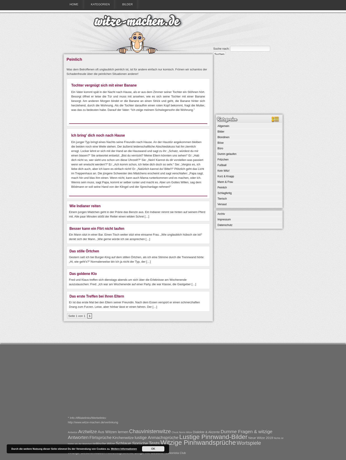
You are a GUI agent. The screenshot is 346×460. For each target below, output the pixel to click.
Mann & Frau (225, 182)
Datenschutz (225, 225)
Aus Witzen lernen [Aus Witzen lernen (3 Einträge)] (113, 432)
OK (153, 448)
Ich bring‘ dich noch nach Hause (98, 135)
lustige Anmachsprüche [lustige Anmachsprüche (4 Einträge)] (156, 437)
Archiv (221, 213)
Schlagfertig (225, 193)
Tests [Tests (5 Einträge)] (154, 443)
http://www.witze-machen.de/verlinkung (93, 422)
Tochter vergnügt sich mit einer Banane (104, 85)
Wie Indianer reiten (85, 206)
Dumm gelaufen (227, 154)
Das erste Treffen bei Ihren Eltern (97, 296)
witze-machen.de (137, 22)
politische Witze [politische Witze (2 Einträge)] (104, 443)
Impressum (224, 219)
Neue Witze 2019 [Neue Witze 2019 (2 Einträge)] (260, 438)
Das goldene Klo (83, 274)
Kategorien (100, 4)
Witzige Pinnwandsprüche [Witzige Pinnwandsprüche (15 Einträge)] (198, 442)
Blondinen (223, 137)
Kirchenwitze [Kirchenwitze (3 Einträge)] (123, 438)
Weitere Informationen (124, 448)
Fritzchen (223, 159)
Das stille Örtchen (84, 251)
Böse (221, 142)
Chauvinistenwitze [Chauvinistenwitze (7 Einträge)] (150, 431)
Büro (220, 148)
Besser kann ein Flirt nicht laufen (97, 228)
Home (74, 4)
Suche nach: (221, 48)
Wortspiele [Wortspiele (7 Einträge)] (249, 443)
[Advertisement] (249, 84)
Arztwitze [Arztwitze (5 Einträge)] (87, 431)
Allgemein (223, 126)
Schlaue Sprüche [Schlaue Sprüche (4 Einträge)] (132, 443)
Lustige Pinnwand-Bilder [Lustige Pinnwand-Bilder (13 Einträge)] (213, 436)
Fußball (222, 165)
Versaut (222, 204)
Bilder (127, 4)
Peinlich (222, 187)
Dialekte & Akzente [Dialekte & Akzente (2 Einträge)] (206, 432)
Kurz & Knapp (226, 176)
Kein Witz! (224, 170)
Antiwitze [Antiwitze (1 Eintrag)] (73, 432)
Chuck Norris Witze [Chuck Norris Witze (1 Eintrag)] (182, 432)
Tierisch (222, 198)
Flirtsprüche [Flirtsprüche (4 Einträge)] (100, 437)
